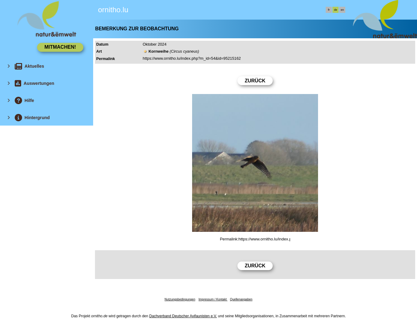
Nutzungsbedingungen (180, 299)
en (342, 9)
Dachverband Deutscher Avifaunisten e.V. (183, 316)
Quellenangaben (241, 299)
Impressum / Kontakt (213, 299)
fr (329, 9)
